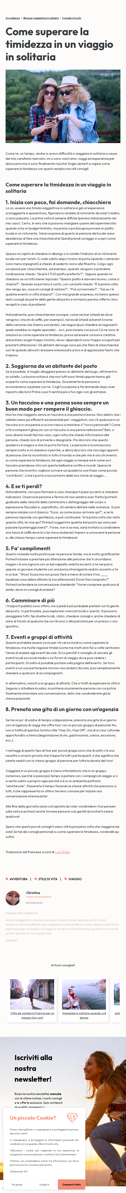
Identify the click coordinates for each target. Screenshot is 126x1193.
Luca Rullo (62, 852)
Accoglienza (13, 18)
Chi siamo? (12, 940)
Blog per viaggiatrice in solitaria (41, 18)
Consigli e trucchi (71, 18)
